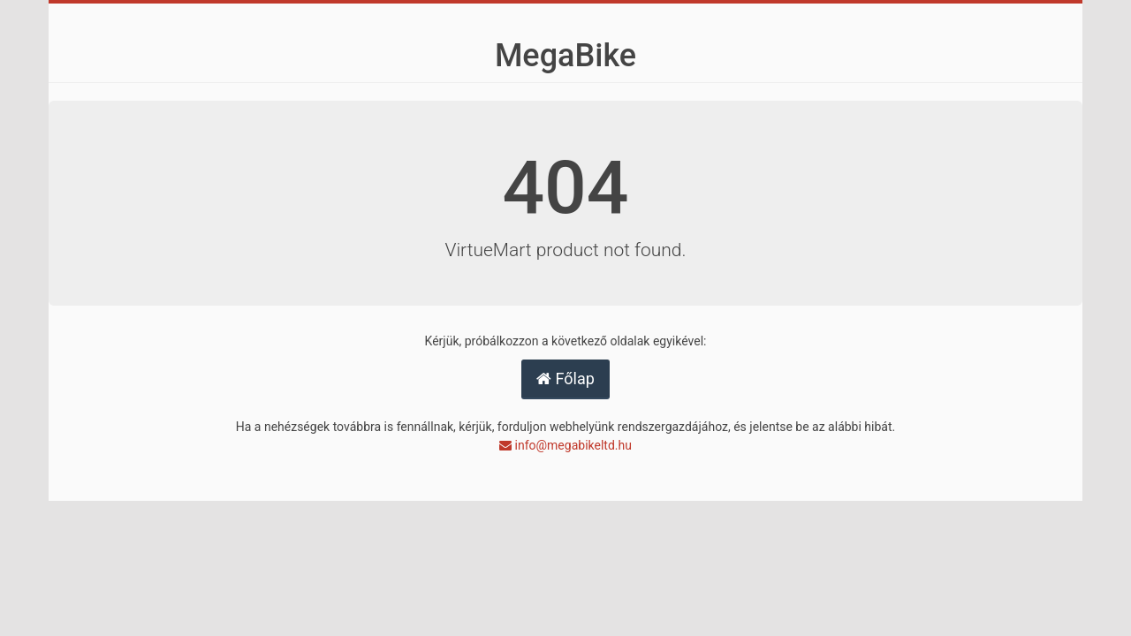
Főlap (565, 378)
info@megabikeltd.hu (565, 445)
